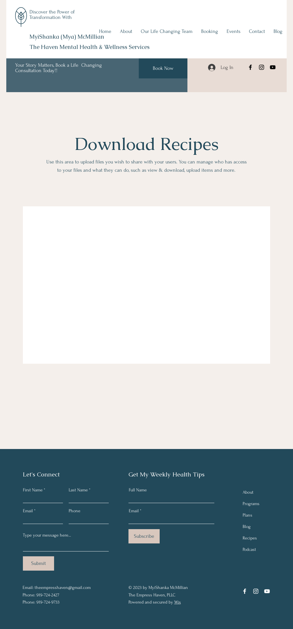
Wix (177, 602)
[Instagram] (261, 67)
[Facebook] (250, 67)
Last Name (78, 490)
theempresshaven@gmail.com (63, 587)
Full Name (138, 490)
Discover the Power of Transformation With (52, 14)
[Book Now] (163, 68)
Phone (74, 511)
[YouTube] (272, 67)
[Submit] (38, 563)
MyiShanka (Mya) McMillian (66, 36)
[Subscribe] (144, 536)
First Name (33, 490)
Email (28, 511)
